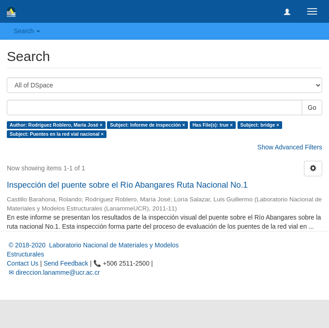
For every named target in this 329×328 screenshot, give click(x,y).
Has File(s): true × (212, 125)
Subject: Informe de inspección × (147, 125)
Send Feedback (66, 263)
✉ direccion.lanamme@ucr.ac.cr (53, 272)
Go (312, 107)
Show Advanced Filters (290, 147)
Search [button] (27, 31)
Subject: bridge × (259, 125)
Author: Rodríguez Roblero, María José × (56, 125)
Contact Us (22, 263)
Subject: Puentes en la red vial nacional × (56, 134)
